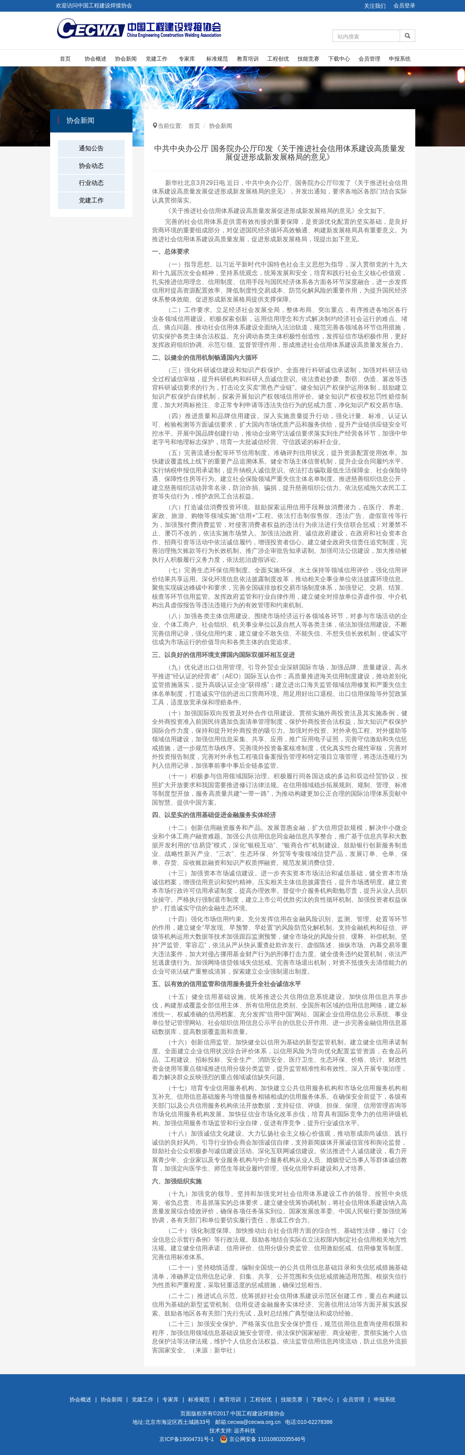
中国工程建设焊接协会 (257, 1413)
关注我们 (375, 6)
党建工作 (156, 59)
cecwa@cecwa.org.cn (254, 1422)
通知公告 (91, 148)
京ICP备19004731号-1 (186, 1439)
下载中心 (339, 59)
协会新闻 (126, 59)
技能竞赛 (308, 59)
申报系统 (400, 59)
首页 (65, 59)
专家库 (187, 59)
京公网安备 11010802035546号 (263, 1439)
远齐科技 (245, 1430)
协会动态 (91, 165)
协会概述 (95, 59)
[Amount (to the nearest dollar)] (366, 36)
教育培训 (248, 59)
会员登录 (404, 5)
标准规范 (217, 59)
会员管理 (369, 59)
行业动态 (91, 182)
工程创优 (278, 59)
